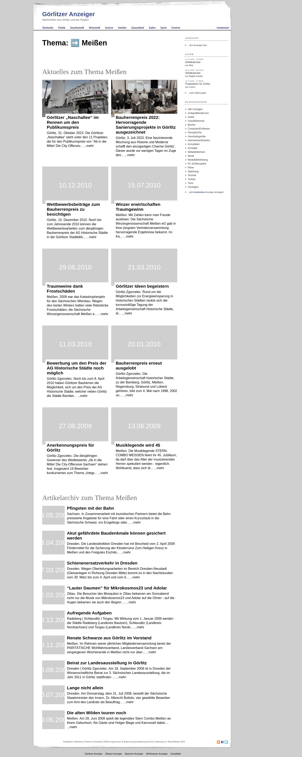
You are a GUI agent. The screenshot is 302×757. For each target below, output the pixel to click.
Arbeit (191, 117)
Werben (79, 741)
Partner (88, 741)
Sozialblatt (175, 753)
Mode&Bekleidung (198, 160)
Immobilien (194, 144)
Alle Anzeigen (195, 109)
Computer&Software (199, 129)
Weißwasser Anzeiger (157, 753)
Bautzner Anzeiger (134, 753)
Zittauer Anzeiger (113, 753)
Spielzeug (193, 171)
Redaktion (68, 741)
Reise (191, 168)
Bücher (192, 125)
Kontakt (98, 741)
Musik (191, 156)
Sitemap (160, 741)
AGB (105, 741)
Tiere (190, 183)
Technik (192, 175)
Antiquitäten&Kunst (198, 113)
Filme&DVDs (195, 133)
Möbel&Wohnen (196, 152)
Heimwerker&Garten (199, 140)
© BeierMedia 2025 (175, 741)
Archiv (150, 741)
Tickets (192, 179)
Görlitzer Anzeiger (68, 14)
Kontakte (192, 148)
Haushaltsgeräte (197, 136)
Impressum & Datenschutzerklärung (128, 741)
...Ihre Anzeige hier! (197, 45)
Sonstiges (193, 187)
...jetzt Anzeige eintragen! (206, 192)
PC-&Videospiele (197, 164)
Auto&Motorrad (196, 121)
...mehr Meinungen (197, 93)
